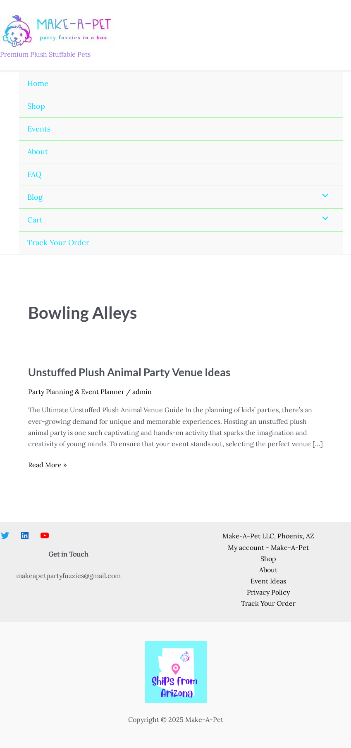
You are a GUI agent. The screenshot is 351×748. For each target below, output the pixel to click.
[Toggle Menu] (323, 196)
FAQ (34, 174)
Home (37, 83)
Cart (35, 220)
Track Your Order (58, 242)
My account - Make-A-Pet (268, 547)
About (37, 151)
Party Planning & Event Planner (76, 391)
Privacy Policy (268, 592)
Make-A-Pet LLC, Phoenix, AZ (268, 536)
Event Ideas (268, 581)
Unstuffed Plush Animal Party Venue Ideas (129, 372)
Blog (35, 197)
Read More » (47, 465)
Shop (36, 106)
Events (38, 129)
